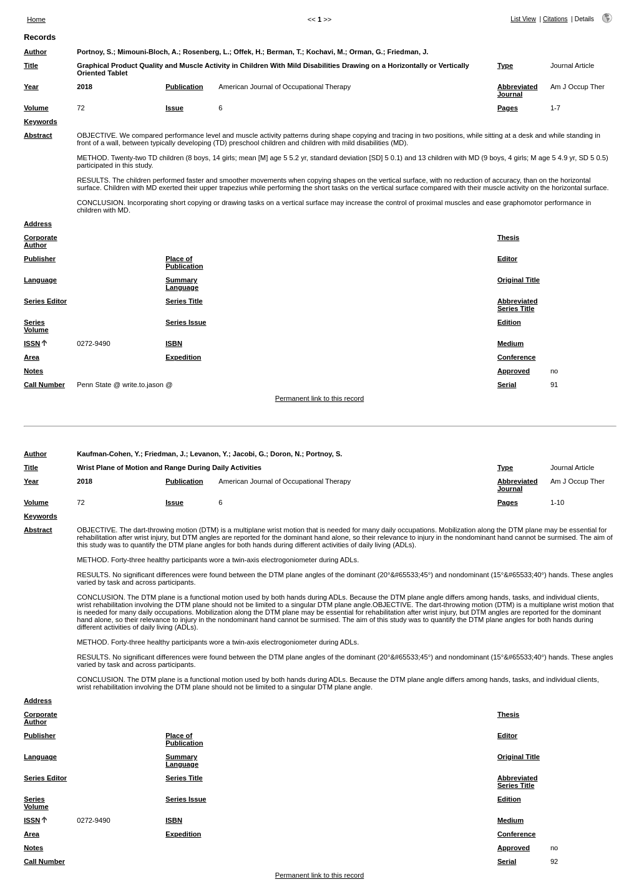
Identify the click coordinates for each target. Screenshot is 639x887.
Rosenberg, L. (206, 51)
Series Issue (185, 322)
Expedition (183, 357)
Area (31, 357)
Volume (36, 108)
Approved (513, 371)
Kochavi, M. (325, 51)
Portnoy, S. (95, 51)
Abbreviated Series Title (517, 304)
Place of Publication (184, 262)
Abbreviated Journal (517, 90)
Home (36, 19)
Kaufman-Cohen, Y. (108, 454)
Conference (516, 357)
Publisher (40, 258)
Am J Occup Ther (577, 86)
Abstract (38, 135)
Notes (33, 371)
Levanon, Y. (209, 454)
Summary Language (181, 283)
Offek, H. (247, 51)
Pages (507, 108)
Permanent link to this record (319, 398)
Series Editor (45, 301)
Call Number (44, 384)
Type (505, 65)
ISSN (32, 343)
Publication (184, 86)
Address (38, 224)
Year (31, 86)
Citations (555, 19)
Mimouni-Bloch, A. (147, 51)
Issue (174, 108)
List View (523, 19)
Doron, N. (285, 454)
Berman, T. (284, 51)
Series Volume (36, 326)
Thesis (508, 237)
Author (35, 51)
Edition (509, 322)
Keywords (40, 121)
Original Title (518, 280)
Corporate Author (40, 241)
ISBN (173, 343)
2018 (84, 86)
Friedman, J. (408, 51)
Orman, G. (366, 51)
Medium (510, 343)
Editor (507, 258)
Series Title (184, 301)
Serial (506, 384)
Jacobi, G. (249, 454)
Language (40, 280)
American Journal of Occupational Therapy (284, 86)
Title (31, 65)
